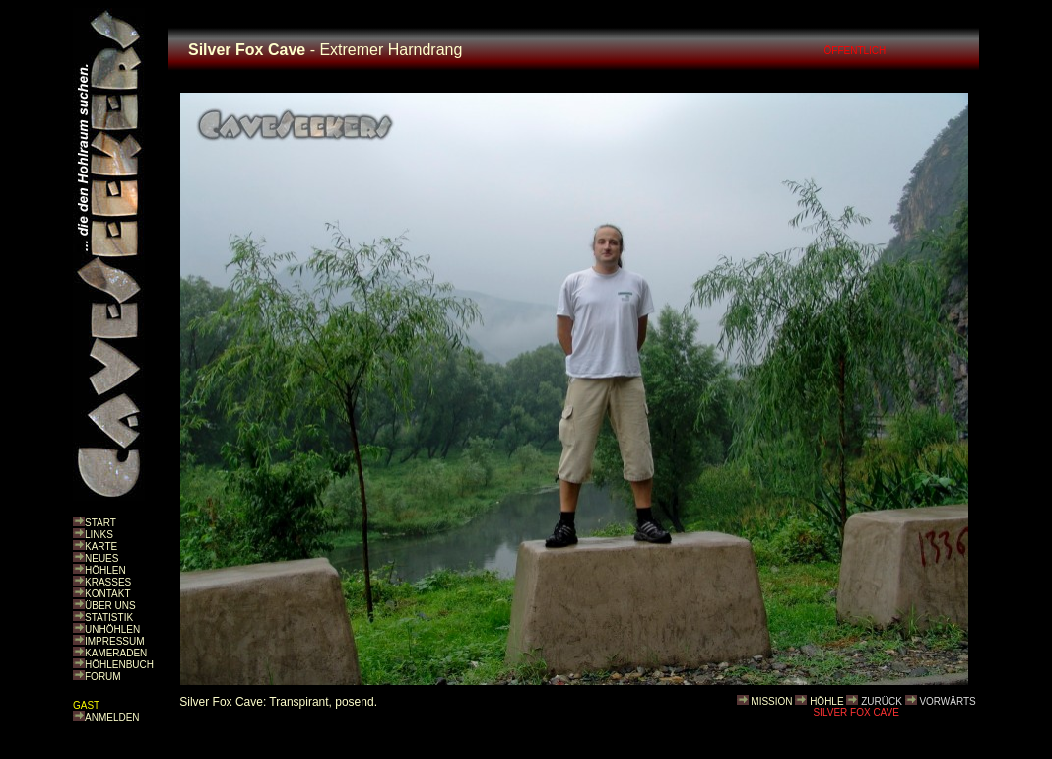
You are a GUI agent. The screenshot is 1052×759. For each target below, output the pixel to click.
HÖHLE (826, 701)
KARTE (101, 546)
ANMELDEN (112, 717)
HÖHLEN (105, 570)
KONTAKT (107, 593)
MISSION (771, 701)
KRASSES (108, 582)
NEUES (101, 558)
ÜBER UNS (110, 605)
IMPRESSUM (115, 641)
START (100, 523)
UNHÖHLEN (112, 629)
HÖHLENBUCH (119, 664)
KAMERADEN (116, 653)
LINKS (99, 534)
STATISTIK (109, 617)
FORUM (103, 676)
